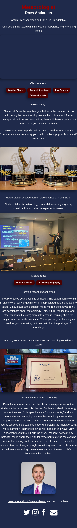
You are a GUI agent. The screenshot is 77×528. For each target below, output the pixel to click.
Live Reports (61, 90)
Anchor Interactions (39, 90)
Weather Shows (15, 90)
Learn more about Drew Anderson (27, 501)
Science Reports (38, 95)
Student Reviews (24, 283)
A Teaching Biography (49, 283)
